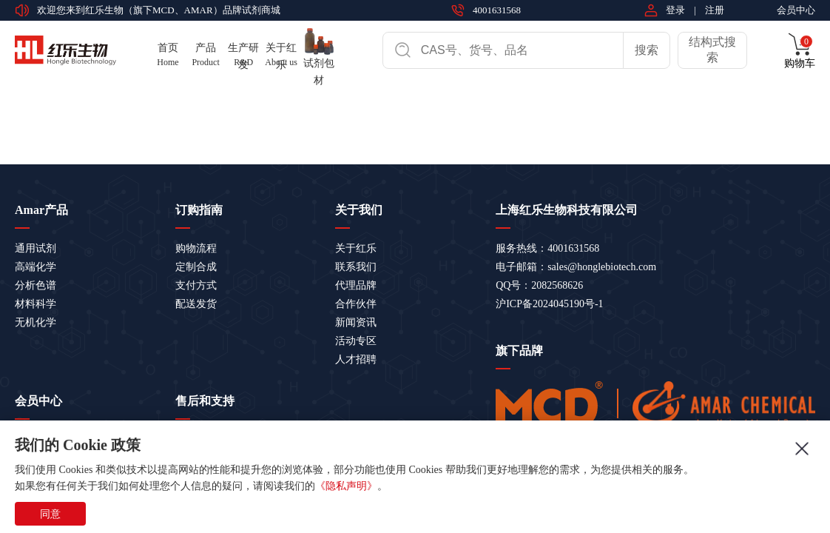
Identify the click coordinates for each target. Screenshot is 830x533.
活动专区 (356, 340)
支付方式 (196, 285)
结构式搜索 (712, 50)
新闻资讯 (356, 322)
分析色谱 (35, 285)
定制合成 (196, 266)
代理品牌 (356, 285)
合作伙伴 (356, 303)
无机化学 (35, 322)
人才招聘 (356, 359)
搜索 (646, 50)
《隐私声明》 (346, 486)
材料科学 (35, 303)
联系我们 (356, 266)
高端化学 (35, 266)
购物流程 (196, 248)
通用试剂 (35, 248)
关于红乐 (356, 248)
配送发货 (196, 303)
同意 (50, 514)
